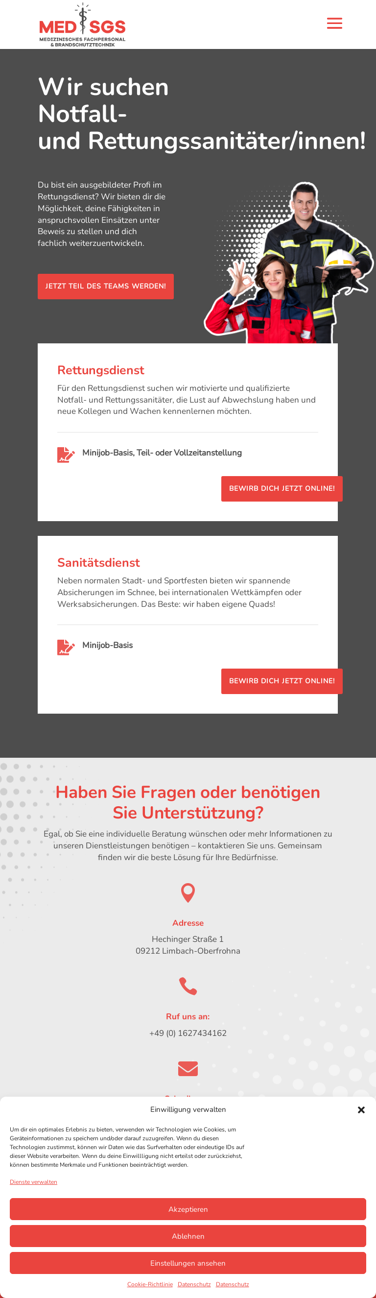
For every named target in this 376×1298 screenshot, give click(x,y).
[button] (361, 1110)
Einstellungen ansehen (188, 1263)
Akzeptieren (188, 1209)
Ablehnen (188, 1236)
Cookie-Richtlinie (150, 1284)
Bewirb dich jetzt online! (282, 488)
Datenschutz (194, 1284)
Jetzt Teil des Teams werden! (106, 286)
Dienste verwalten (33, 1182)
